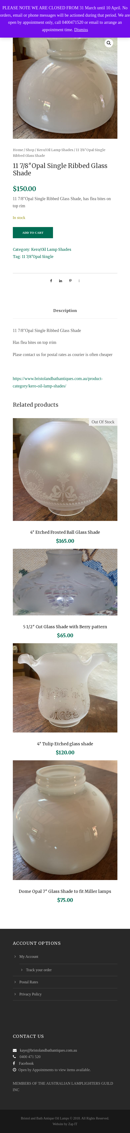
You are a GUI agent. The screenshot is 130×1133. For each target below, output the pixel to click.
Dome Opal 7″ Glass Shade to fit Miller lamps (65, 891)
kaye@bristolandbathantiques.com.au (48, 1050)
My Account (29, 957)
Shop (30, 150)
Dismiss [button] (81, 29)
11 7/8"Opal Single (37, 256)
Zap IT (72, 1124)
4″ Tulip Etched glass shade (65, 744)
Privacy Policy (30, 994)
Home (18, 150)
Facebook (26, 1063)
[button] (109, 43)
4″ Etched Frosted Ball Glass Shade (65, 532)
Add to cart (32, 232)
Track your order (39, 970)
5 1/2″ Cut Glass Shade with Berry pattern (65, 626)
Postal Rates (28, 982)
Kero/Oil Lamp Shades (55, 150)
